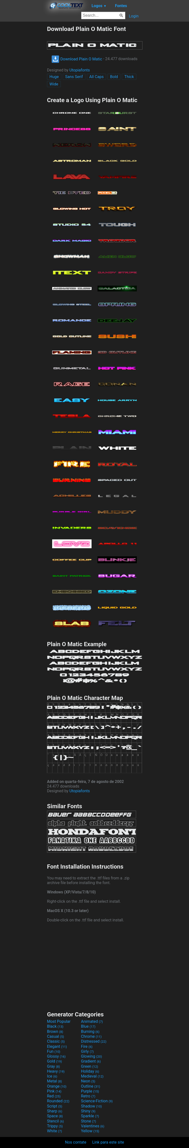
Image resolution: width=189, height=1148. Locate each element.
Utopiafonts (79, 70)
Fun (53, 1051)
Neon (88, 1081)
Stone (88, 1121)
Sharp (54, 1111)
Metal (54, 1081)
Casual (55, 1036)
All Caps (96, 76)
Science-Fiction (97, 1101)
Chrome (91, 1036)
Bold (114, 76)
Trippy (55, 1126)
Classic (56, 1041)
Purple (90, 1091)
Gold (54, 1061)
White (54, 1131)
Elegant (57, 1046)
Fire (87, 1046)
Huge (54, 76)
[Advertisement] (23, 99)
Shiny (88, 1111)
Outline (90, 1086)
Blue (88, 1026)
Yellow (90, 1131)
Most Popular (59, 1021)
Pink (54, 1091)
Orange (56, 1086)
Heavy (55, 1071)
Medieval (92, 1076)
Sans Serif (74, 76)
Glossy (56, 1056)
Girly (87, 1051)
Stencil (55, 1121)
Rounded (58, 1101)
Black (55, 1026)
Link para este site (108, 1142)
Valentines (92, 1126)
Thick (129, 76)
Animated (92, 1021)
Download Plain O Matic (76, 59)
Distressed (93, 1041)
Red (54, 1096)
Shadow (91, 1106)
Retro (88, 1096)
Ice (52, 1076)
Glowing (91, 1056)
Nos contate (75, 1142)
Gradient (91, 1061)
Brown (55, 1031)
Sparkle (90, 1116)
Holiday (90, 1071)
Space (55, 1116)
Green (89, 1066)
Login (134, 16)
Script (54, 1106)
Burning (90, 1031)
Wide (53, 84)
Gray (53, 1066)
